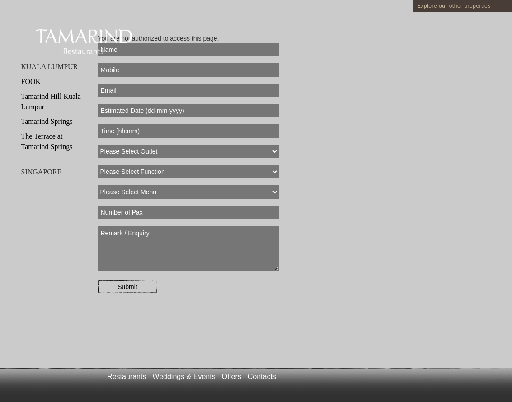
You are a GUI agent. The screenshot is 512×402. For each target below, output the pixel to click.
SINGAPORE (41, 172)
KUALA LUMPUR (49, 66)
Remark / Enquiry (188, 248)
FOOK (31, 81)
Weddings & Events (183, 376)
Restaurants (126, 376)
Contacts (262, 376)
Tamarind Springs (47, 121)
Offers (231, 376)
